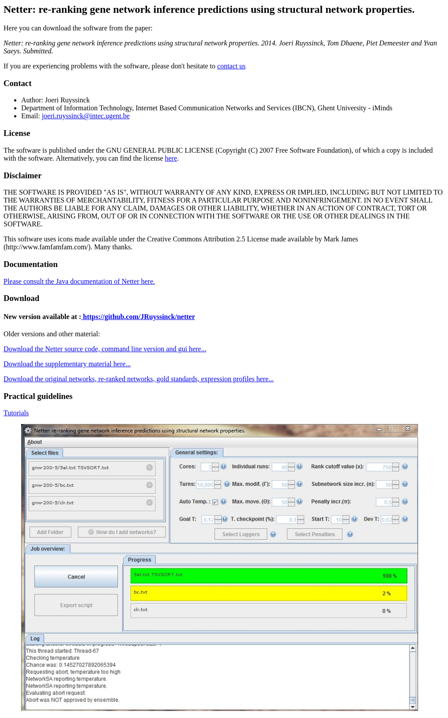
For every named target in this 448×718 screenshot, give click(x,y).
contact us (231, 66)
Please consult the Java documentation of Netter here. (79, 281)
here (171, 158)
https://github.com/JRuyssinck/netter (138, 316)
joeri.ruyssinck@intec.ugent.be (86, 116)
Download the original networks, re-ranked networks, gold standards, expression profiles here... (139, 379)
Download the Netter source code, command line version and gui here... (105, 349)
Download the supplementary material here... (67, 364)
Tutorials (16, 413)
